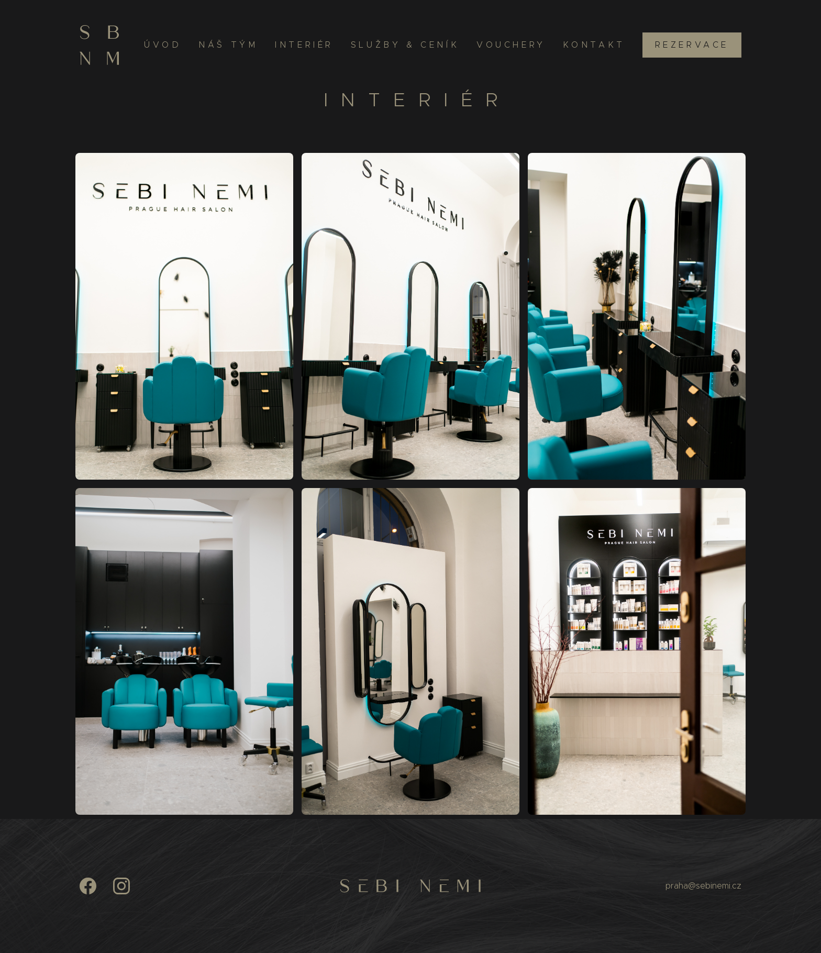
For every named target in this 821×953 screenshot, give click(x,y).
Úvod (162, 45)
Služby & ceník (405, 45)
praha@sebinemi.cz (703, 886)
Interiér (304, 45)
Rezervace (692, 45)
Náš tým (228, 45)
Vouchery (511, 45)
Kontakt (594, 45)
